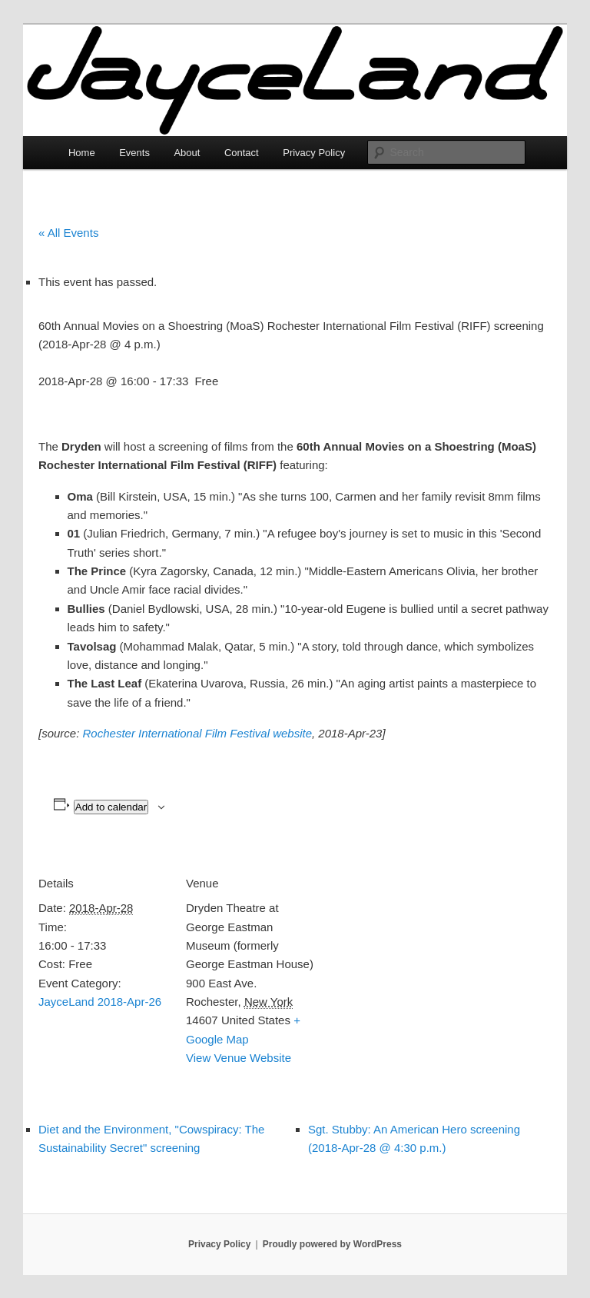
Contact (241, 152)
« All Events (68, 232)
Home (81, 152)
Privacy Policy (314, 152)
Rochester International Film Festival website (197, 733)
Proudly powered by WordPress (332, 1244)
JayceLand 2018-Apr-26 (99, 1001)
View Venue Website (238, 1057)
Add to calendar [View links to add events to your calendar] (111, 807)
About (187, 152)
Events (134, 152)
